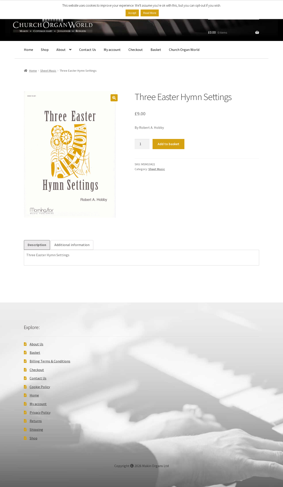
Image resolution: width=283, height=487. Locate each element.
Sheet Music (48, 71)
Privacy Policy (40, 412)
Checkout (135, 49)
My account (112, 49)
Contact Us (87, 49)
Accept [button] (132, 13)
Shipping (36, 429)
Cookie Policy (40, 387)
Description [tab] (37, 245)
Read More (149, 13)
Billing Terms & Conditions (50, 361)
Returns (36, 421)
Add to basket (168, 144)
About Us (36, 344)
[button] (114, 97)
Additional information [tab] (72, 245)
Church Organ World (184, 49)
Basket (156, 49)
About (61, 49)
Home (28, 49)
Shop (45, 49)
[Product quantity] (142, 144)
